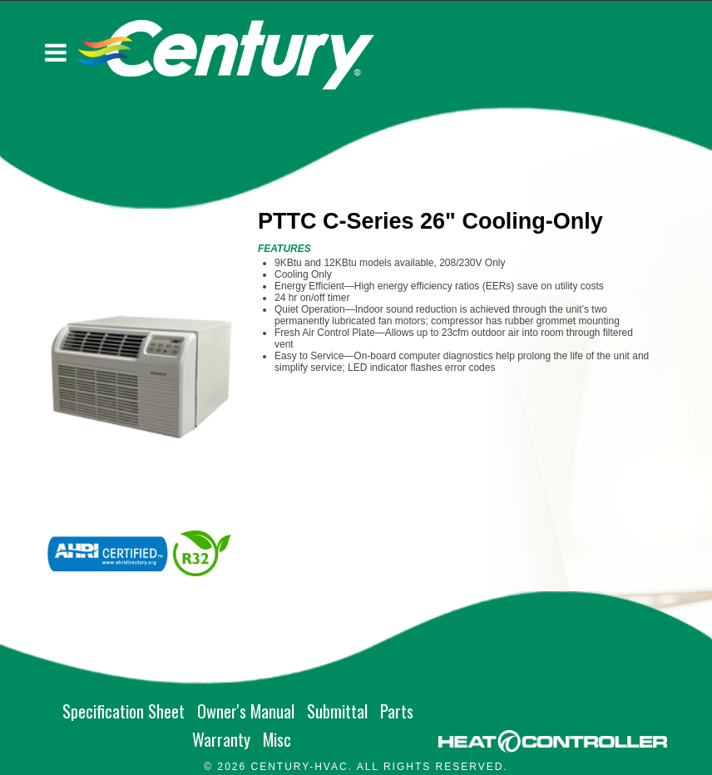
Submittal (337, 710)
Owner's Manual (245, 710)
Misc (277, 739)
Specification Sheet (123, 710)
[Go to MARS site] (552, 741)
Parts (396, 710)
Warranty (221, 739)
